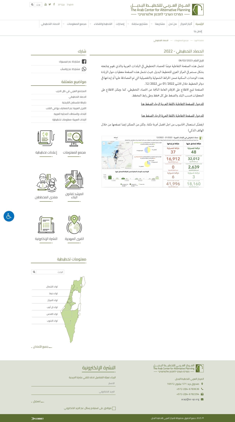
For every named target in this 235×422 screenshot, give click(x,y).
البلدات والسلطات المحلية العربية (70, 114)
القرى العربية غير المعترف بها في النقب (66, 108)
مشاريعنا (160, 23)
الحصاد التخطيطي (50, 23)
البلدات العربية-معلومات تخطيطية (69, 119)
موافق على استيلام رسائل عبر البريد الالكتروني (87, 408)
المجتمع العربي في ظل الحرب (71, 91)
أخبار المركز (186, 23)
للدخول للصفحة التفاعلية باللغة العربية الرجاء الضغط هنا (172, 104)
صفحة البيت (199, 40)
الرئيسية (200, 23)
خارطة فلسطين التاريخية (74, 102)
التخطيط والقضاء (103, 23)
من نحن (173, 23)
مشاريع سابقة (140, 23)
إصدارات (120, 23)
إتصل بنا (198, 31)
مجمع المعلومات (76, 23)
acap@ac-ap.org (190, 399)
